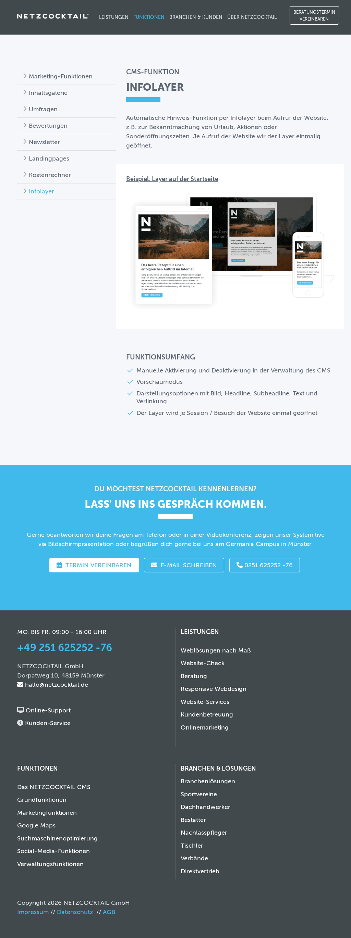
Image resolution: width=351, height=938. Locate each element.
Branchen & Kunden (195, 17)
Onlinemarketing (205, 727)
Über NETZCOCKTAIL (252, 17)
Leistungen (114, 17)
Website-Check (203, 663)
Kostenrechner (50, 175)
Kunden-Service (47, 723)
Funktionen (149, 17)
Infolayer (41, 191)
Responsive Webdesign (213, 688)
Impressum (33, 912)
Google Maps (36, 825)
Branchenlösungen (208, 781)
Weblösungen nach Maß (216, 650)
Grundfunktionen (41, 799)
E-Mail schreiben (184, 565)
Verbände (194, 858)
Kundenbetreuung (207, 714)
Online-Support (47, 710)
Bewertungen (48, 125)
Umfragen (43, 109)
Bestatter (193, 819)
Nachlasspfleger (204, 832)
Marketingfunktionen (47, 812)
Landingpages (49, 158)
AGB (109, 912)
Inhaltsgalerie (48, 92)
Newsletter (44, 142)
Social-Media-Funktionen (53, 851)
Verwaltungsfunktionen (50, 864)
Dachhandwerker (205, 806)
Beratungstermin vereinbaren (314, 16)
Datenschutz (75, 912)
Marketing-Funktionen (61, 76)
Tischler (192, 845)
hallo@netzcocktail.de (52, 684)
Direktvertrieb (200, 871)
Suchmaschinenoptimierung (57, 838)
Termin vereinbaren (94, 565)
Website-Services (205, 701)
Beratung (194, 676)
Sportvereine (199, 794)
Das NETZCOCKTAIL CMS (53, 787)
